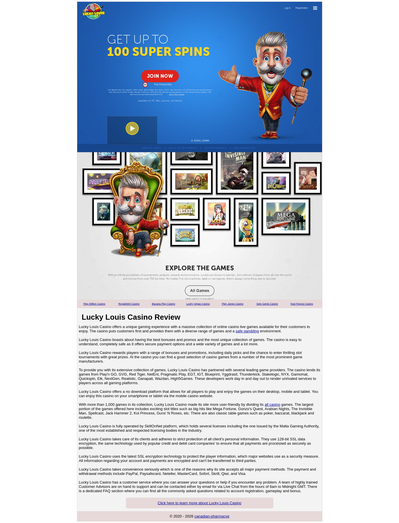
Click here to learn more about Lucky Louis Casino (199, 503)
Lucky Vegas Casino (198, 303)
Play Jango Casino (232, 303)
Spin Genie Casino (267, 303)
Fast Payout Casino (301, 303)
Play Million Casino (94, 303)
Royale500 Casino (129, 303)
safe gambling (247, 331)
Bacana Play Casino (163, 303)
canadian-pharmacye (211, 516)
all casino (272, 404)
